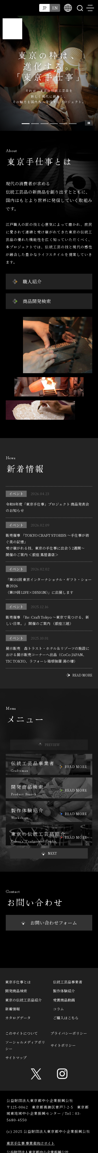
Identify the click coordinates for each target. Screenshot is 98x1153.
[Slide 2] (44, 124)
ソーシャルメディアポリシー (25, 1045)
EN (55, 7)
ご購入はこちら (66, 1018)
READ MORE (82, 675)
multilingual (68, 8)
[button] (49, 853)
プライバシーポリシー (68, 1033)
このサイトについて (21, 1033)
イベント (16, 493)
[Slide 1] (35, 124)
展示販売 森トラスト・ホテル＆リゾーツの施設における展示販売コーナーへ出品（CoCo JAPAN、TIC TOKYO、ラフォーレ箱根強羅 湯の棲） (47, 655)
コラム (58, 1009)
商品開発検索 (37, 301)
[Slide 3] (54, 124)
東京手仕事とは (18, 982)
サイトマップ (16, 1057)
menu (90, 8)
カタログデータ (18, 1018)
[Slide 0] (26, 124)
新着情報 (12, 1009)
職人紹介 (32, 281)
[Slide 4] (63, 124)
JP (45, 7)
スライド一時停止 (89, 123)
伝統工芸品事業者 (67, 982)
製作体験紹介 (64, 991)
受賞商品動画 (64, 1000)
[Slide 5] (73, 124)
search (80, 8)
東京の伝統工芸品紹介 (23, 1000)
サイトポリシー (63, 1045)
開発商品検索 (16, 991)
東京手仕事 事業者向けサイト (31, 1143)
